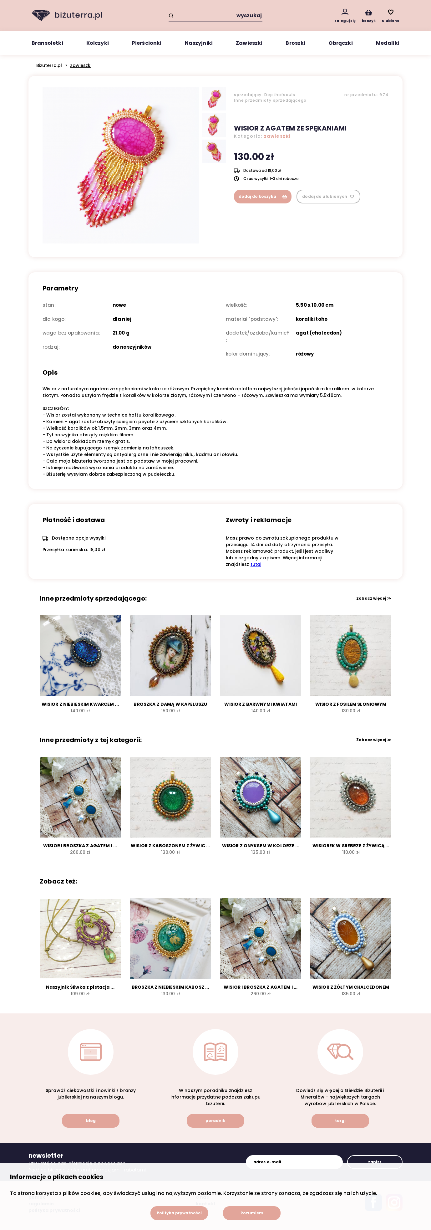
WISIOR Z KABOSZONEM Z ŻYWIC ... (170, 846)
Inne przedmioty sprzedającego (270, 100)
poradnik (215, 1120)
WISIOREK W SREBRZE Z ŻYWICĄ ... (350, 846)
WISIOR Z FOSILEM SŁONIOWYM (351, 704)
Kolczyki (97, 43)
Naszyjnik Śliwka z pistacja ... (80, 987)
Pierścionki (147, 43)
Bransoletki (47, 43)
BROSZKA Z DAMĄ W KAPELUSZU (170, 704)
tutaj (256, 564)
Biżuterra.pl (49, 65)
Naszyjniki (199, 43)
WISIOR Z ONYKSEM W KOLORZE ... (260, 846)
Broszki (295, 43)
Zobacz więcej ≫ (373, 598)
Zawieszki (249, 43)
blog (91, 1120)
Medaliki (387, 43)
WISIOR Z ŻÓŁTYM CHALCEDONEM (350, 987)
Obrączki (340, 43)
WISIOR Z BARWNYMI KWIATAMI (260, 704)
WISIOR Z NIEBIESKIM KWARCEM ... (80, 704)
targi (340, 1120)
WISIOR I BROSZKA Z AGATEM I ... (80, 846)
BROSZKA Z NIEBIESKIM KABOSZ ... (170, 987)
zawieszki (277, 136)
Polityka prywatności (179, 1213)
